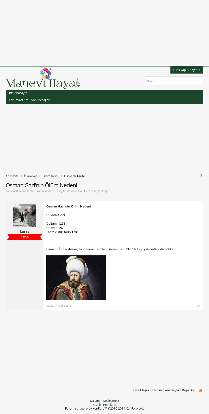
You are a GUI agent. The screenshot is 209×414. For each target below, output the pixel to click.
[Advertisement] (104, 33)
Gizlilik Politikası (104, 404)
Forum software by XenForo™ (104, 408)
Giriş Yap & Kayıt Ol (187, 70)
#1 (198, 305)
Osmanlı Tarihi (24, 191)
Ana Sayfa (172, 390)
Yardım (157, 390)
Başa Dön (189, 390)
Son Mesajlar (40, 100)
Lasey (59, 191)
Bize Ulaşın (141, 390)
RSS (200, 390)
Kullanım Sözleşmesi (104, 400)
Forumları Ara (18, 100)
